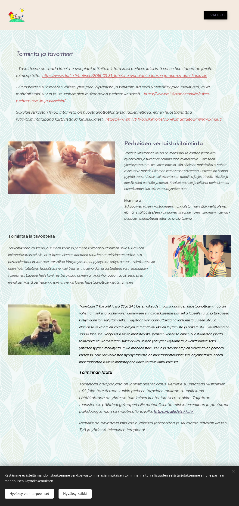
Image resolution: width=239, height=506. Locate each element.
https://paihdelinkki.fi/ (174, 411)
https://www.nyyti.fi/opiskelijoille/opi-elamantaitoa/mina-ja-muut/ (164, 119)
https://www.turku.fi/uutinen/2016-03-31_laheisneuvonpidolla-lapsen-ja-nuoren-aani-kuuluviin (124, 75)
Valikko (215, 15)
